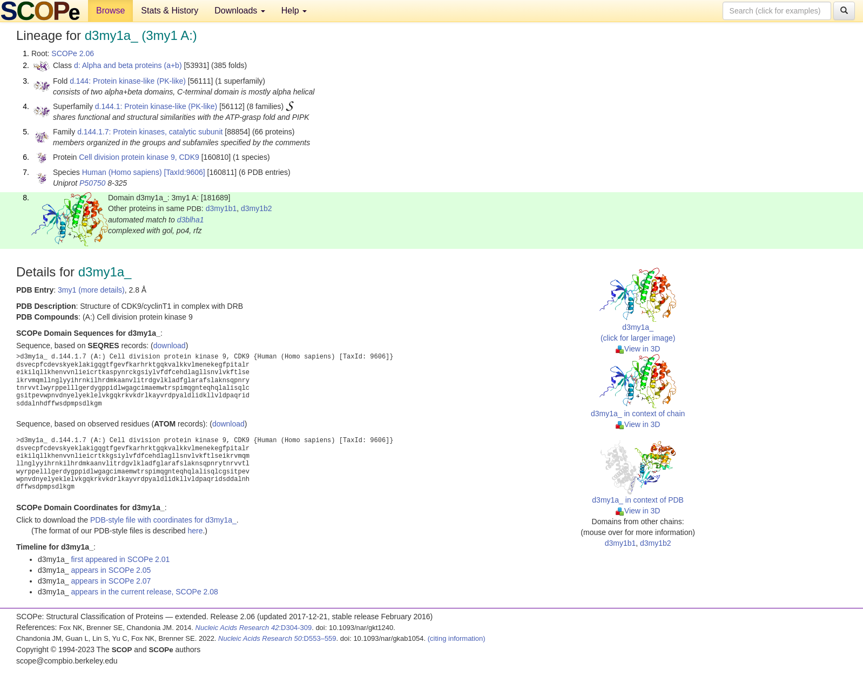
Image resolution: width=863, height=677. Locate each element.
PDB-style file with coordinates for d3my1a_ (163, 520)
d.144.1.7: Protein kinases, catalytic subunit (150, 131)
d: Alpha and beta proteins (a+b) (128, 65)
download (169, 345)
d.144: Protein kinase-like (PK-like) (128, 81)
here (195, 530)
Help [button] (294, 10)
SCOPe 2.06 (72, 53)
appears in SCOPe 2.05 (111, 570)
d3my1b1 (221, 208)
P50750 (92, 183)
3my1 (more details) (91, 290)
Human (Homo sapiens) (122, 172)
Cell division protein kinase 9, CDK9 (139, 157)
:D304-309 (253, 628)
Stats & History (169, 10)
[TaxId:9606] (184, 172)
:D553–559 (277, 638)
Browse (110, 10)
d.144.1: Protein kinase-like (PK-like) (156, 106)
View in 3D (638, 348)
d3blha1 (190, 219)
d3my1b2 (256, 208)
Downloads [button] (239, 10)
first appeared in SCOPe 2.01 (120, 559)
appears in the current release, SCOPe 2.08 (144, 591)
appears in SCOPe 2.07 (111, 581)
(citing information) (457, 638)
